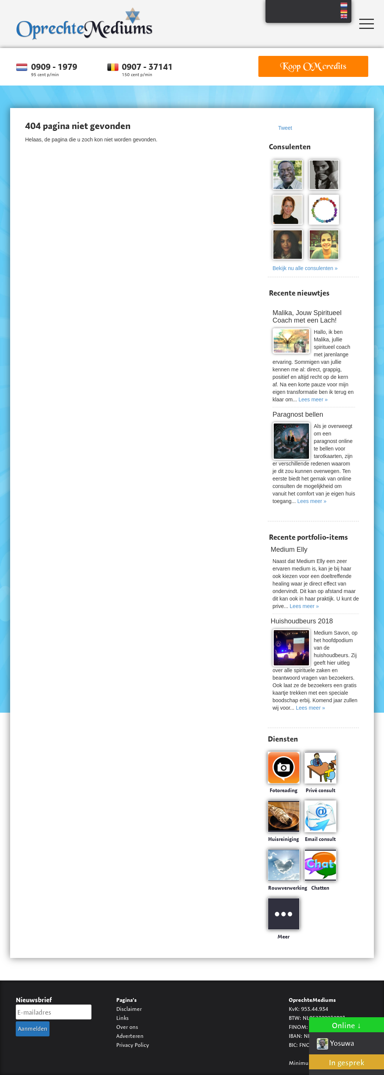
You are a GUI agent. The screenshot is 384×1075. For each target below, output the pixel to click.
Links (122, 1017)
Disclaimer (129, 1008)
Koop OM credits (313, 66)
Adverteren (130, 1035)
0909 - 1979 (54, 67)
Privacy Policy (132, 1044)
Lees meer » (313, 399)
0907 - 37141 (147, 67)
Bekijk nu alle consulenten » (305, 268)
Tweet (285, 128)
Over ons (127, 1026)
